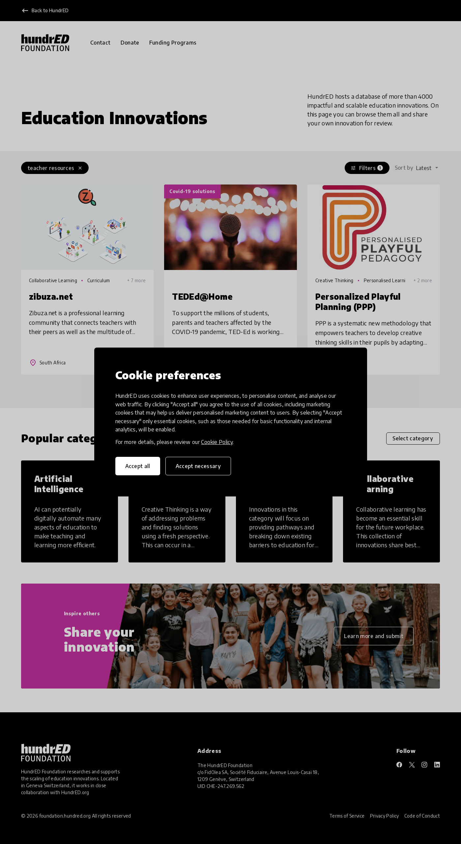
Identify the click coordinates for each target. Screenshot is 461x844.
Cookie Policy (217, 442)
